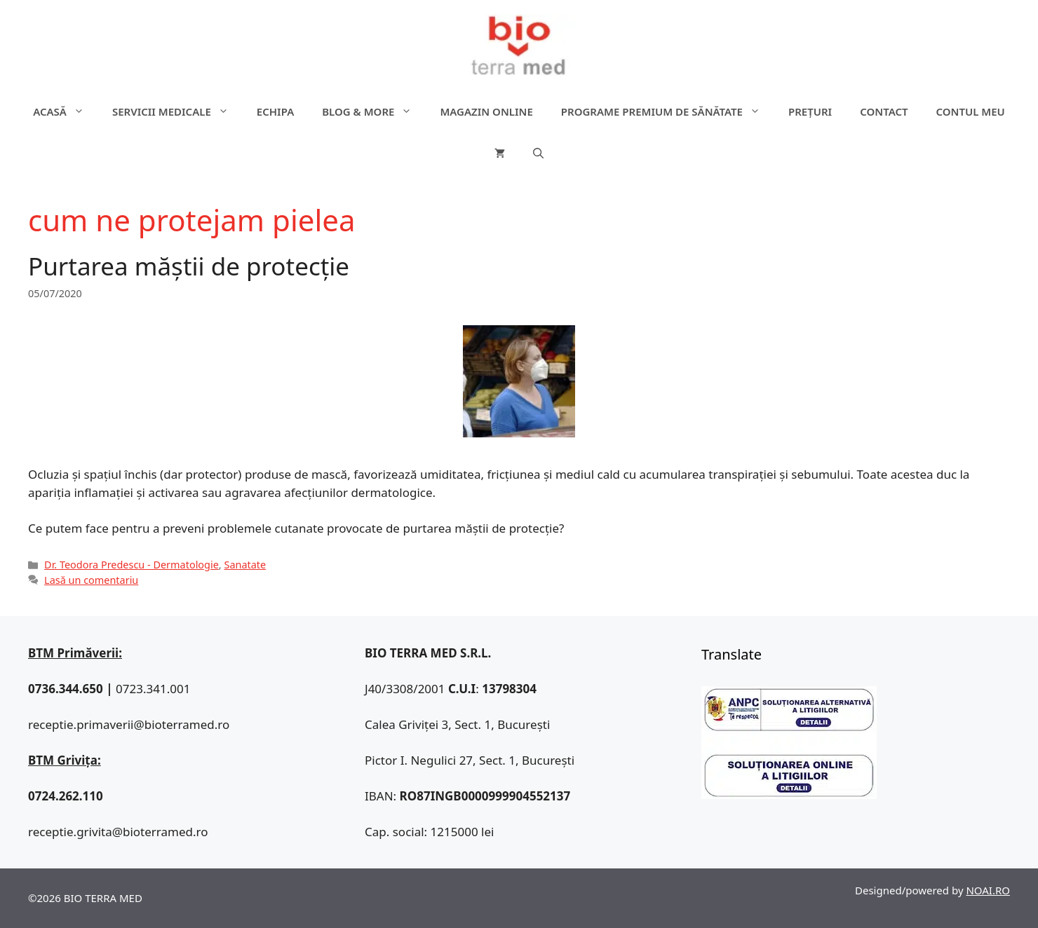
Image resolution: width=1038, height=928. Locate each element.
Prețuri (810, 111)
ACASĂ (65, 111)
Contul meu (970, 111)
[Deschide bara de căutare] (538, 153)
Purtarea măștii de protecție (188, 266)
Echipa (275, 111)
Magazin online (486, 111)
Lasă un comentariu (91, 580)
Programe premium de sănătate (667, 111)
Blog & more (374, 111)
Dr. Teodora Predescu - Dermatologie (131, 564)
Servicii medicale (177, 111)
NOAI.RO (988, 890)
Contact (884, 111)
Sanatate (245, 564)
